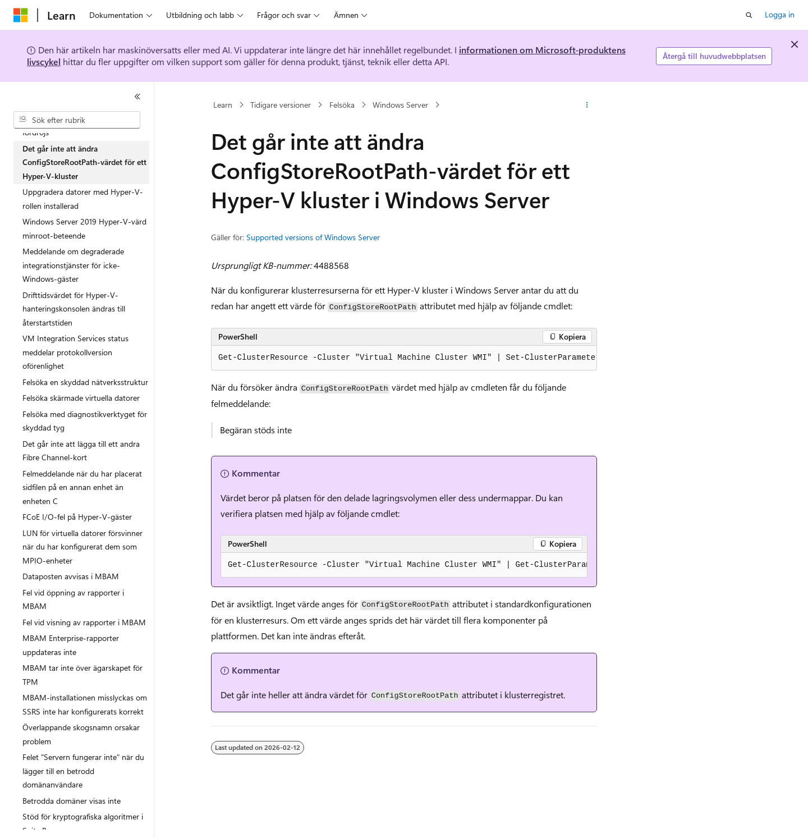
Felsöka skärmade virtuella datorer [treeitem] (81, 397)
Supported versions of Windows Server (313, 237)
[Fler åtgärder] (587, 105)
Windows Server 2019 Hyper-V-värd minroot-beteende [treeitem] (84, 228)
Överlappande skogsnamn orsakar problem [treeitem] (81, 734)
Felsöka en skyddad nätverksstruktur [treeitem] (85, 382)
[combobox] (76, 120)
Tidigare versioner (280, 104)
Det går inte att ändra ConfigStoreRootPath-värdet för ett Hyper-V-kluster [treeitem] (84, 162)
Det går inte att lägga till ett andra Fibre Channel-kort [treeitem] (81, 450)
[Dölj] (137, 96)
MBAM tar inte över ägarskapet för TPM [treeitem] (82, 674)
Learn (222, 104)
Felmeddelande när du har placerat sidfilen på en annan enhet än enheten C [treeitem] (82, 487)
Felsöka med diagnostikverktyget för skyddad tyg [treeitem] (84, 421)
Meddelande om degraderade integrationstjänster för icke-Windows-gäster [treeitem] (73, 265)
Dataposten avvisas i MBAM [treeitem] (70, 576)
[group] (404, 358)
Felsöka (342, 104)
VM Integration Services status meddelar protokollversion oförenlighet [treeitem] (75, 352)
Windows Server (400, 104)
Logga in (780, 14)
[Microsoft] (20, 15)
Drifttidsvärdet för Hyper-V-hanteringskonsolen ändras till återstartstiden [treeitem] (73, 309)
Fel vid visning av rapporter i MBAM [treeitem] (84, 622)
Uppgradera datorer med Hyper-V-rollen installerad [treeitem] (82, 198)
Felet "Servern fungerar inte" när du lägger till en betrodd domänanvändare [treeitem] (83, 771)
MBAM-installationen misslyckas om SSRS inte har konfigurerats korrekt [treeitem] (84, 704)
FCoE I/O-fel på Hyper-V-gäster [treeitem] (77, 516)
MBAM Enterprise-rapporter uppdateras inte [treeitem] (70, 645)
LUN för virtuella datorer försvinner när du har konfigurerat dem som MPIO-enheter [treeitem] (82, 547)
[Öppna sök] (749, 15)
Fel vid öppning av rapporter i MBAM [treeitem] (73, 599)
